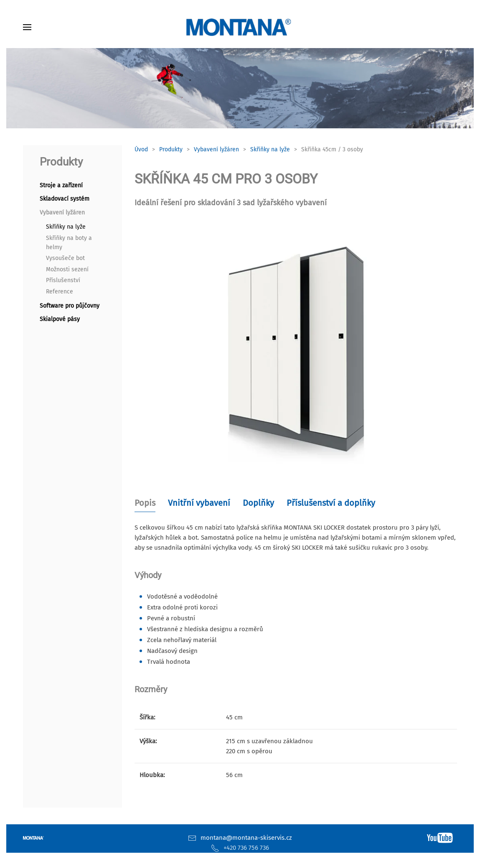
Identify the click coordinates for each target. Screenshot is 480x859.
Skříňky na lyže (66, 226)
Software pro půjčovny (69, 305)
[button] (27, 27)
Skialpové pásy (60, 319)
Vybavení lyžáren (62, 212)
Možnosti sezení (67, 269)
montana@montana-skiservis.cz (246, 837)
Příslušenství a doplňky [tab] (331, 503)
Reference (59, 291)
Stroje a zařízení (61, 185)
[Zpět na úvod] (240, 27)
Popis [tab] (145, 503)
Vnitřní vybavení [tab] (199, 503)
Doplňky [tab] (258, 503)
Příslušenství (63, 280)
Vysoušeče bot (65, 258)
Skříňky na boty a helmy (69, 243)
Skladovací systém (64, 198)
